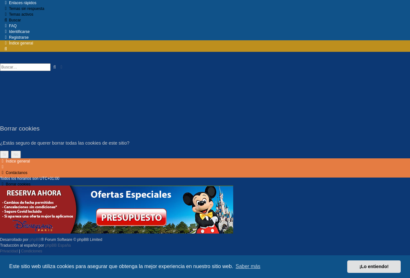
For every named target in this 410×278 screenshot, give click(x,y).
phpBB (35, 239)
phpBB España (58, 245)
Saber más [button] (248, 266)
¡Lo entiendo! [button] (374, 266)
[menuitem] (23, 9)
